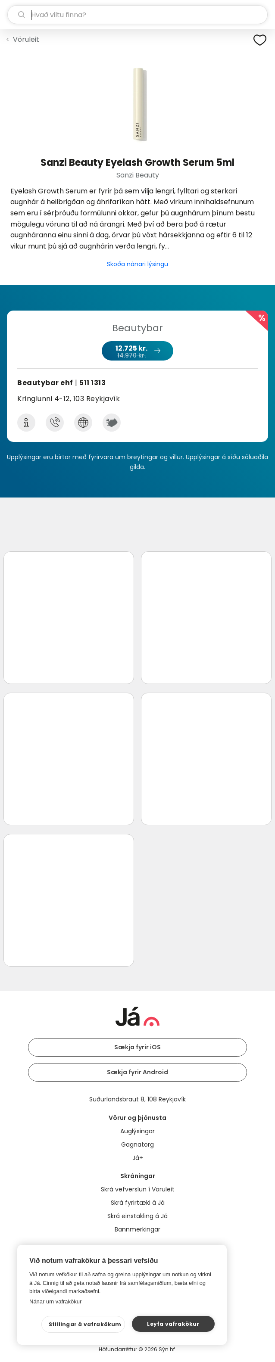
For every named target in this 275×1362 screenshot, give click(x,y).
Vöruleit (26, 39)
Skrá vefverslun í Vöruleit (138, 1189)
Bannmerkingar (137, 1229)
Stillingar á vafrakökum (85, 1324)
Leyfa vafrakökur (173, 1324)
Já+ (137, 1158)
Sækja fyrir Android (137, 1072)
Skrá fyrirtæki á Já (138, 1202)
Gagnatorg (137, 1144)
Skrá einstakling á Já (137, 1216)
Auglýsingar (137, 1131)
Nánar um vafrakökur (55, 1301)
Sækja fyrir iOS (137, 1047)
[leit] (137, 15)
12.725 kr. (137, 351)
